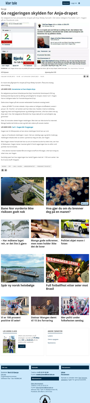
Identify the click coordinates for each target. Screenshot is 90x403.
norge (4, 166)
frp (10, 166)
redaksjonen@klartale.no (45, 374)
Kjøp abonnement (37, 384)
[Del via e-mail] (87, 76)
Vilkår (63, 372)
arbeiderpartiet (29, 166)
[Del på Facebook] (84, 76)
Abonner (66, 3)
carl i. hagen (17, 166)
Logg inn (74, 3)
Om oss (3, 374)
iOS (23, 340)
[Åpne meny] (79, 3)
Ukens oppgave (53, 339)
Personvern (65, 374)
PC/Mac (36, 338)
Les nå (22, 346)
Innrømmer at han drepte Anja (23, 89)
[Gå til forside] (11, 3)
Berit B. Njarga (13, 372)
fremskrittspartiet (44, 166)
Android (30, 340)
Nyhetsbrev (52, 343)
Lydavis (50, 336)
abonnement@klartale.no (44, 388)
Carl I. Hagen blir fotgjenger (22, 127)
